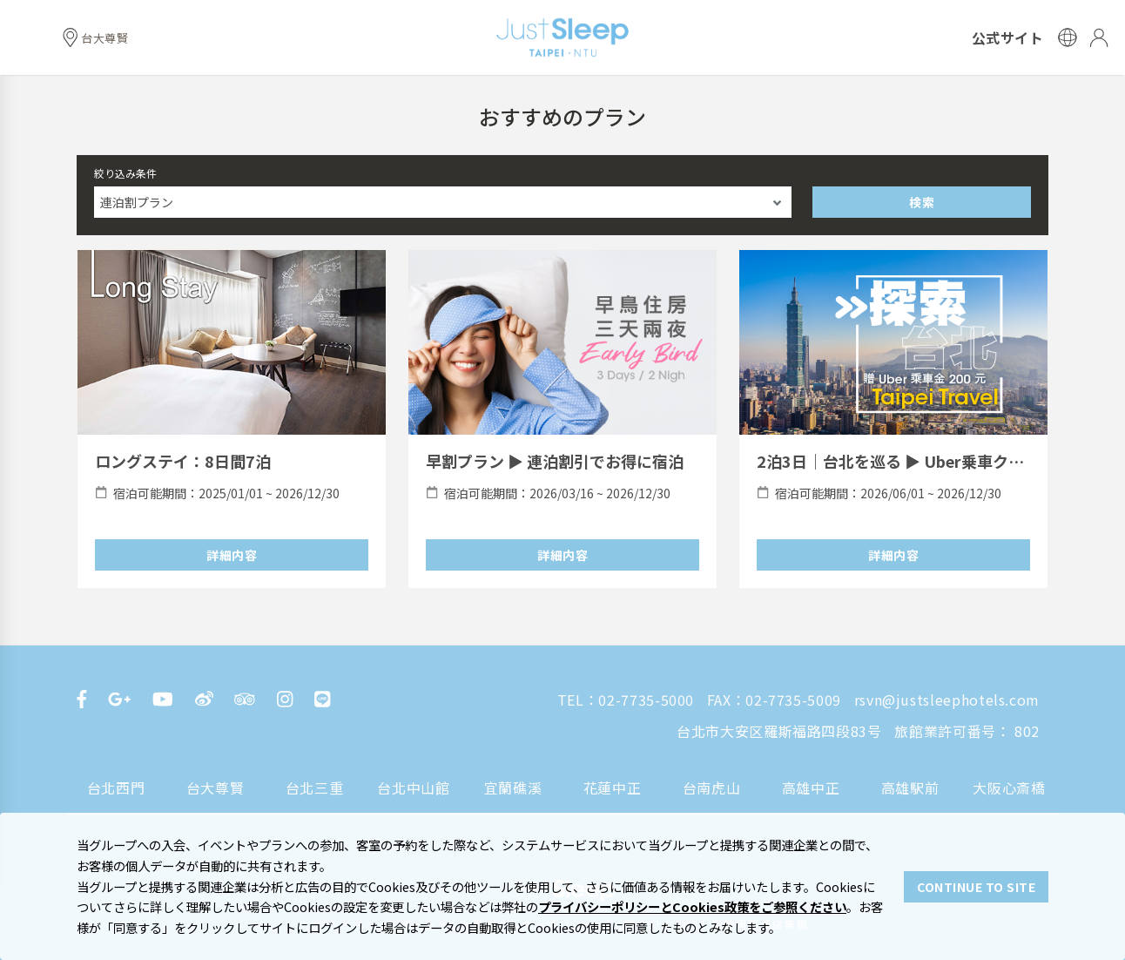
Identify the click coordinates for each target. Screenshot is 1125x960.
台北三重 (315, 787)
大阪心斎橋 (1009, 787)
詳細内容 (231, 555)
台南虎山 (712, 787)
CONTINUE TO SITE (976, 887)
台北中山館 (413, 787)
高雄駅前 (910, 787)
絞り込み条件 (125, 173)
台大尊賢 (215, 787)
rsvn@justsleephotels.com (947, 699)
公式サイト (1008, 37)
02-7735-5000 (646, 699)
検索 (921, 202)
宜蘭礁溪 (513, 787)
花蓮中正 (612, 787)
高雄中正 (811, 787)
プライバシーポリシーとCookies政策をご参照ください (692, 906)
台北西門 (116, 787)
